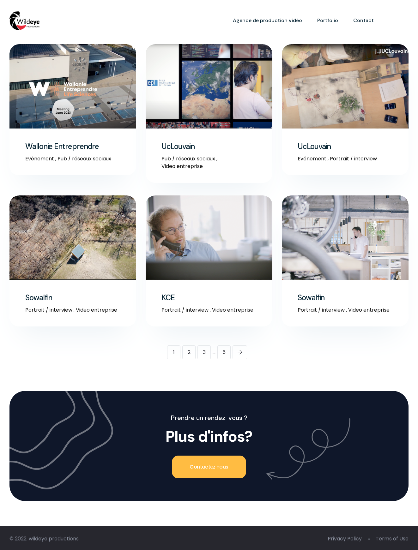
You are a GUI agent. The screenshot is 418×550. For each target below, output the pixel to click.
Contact (363, 20)
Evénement (39, 158)
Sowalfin (38, 297)
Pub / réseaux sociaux (84, 158)
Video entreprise (182, 166)
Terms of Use (392, 539)
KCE (168, 297)
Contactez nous (209, 466)
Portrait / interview (353, 158)
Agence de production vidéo (267, 20)
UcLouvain (178, 146)
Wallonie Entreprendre (62, 146)
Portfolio (327, 20)
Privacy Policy (345, 539)
